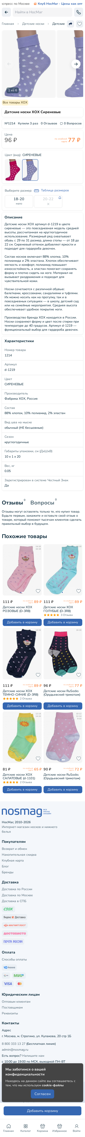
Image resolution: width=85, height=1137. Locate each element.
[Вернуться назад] (6, 12)
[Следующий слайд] (75, 64)
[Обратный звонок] (78, 12)
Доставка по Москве (17, 895)
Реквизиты (10, 1013)
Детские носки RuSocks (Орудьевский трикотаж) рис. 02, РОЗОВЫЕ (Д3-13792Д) (62, 776)
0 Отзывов (49, 123)
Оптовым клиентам (16, 1001)
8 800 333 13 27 (13, 1044)
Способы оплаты (14, 959)
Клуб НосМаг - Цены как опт (58, 4)
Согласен (42, 1093)
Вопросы (42, 502)
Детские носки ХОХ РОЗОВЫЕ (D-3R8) (17, 609)
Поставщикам (12, 1007)
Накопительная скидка (19, 855)
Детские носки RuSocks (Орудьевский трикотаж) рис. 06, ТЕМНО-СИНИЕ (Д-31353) (62, 693)
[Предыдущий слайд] (9, 64)
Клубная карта (13, 860)
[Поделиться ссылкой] (70, 24)
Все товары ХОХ (15, 102)
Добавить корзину (42, 1110)
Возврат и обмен (14, 849)
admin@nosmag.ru (15, 1050)
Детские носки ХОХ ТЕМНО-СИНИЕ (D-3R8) (20, 693)
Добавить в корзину (22, 622)
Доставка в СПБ (14, 901)
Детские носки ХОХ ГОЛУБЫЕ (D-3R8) (58, 609)
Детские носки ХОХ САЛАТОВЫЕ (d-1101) (19, 776)
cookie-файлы (53, 1085)
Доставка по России (17, 889)
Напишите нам (33, 1056)
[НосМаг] (42, 813)
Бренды (7, 872)
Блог (5, 866)
